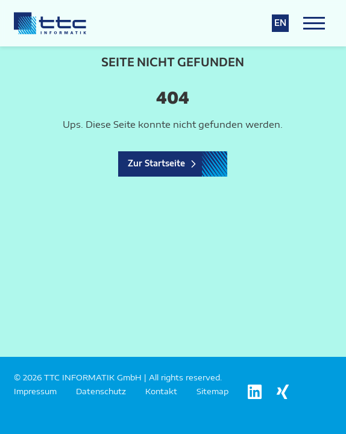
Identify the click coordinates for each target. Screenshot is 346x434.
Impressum (35, 391)
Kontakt (161, 391)
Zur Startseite (156, 163)
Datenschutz (101, 391)
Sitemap (212, 391)
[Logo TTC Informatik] (50, 23)
